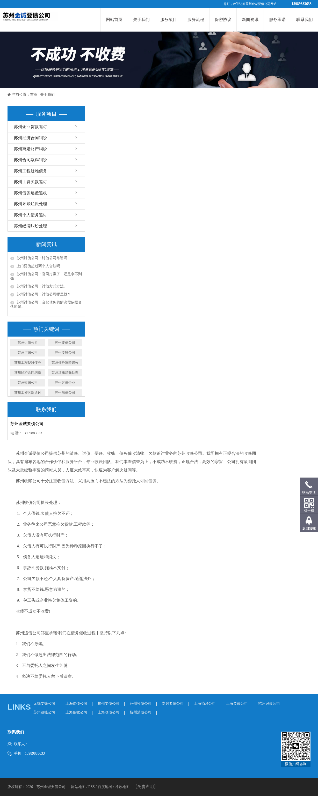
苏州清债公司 (65, 393)
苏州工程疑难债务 (30, 171)
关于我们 (141, 19)
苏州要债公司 (65, 343)
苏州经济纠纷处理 (30, 226)
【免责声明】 (145, 786)
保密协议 (223, 19)
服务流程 (195, 19)
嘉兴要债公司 (173, 703)
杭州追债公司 (269, 703)
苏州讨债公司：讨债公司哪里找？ (44, 294)
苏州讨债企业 (65, 382)
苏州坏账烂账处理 (30, 204)
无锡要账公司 (44, 703)
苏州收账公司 (28, 382)
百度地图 (105, 787)
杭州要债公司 (108, 703)
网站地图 (78, 787)
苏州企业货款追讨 (30, 126)
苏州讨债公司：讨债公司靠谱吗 (42, 258)
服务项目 (168, 19)
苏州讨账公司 (28, 352)
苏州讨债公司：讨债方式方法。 (42, 286)
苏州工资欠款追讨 (30, 182)
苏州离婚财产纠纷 (30, 149)
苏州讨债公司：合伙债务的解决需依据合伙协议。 (46, 304)
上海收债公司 (108, 712)
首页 (33, 94)
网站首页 (114, 19)
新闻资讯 (250, 19)
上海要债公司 (237, 703)
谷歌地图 (122, 787)
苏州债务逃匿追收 (30, 193)
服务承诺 (277, 19)
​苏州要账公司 (65, 352)
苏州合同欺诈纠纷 (30, 160)
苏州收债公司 (140, 703)
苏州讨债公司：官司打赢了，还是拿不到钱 (46, 276)
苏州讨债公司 (28, 343)
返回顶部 (309, 529)
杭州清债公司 (140, 712)
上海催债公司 (76, 703)
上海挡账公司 (205, 703)
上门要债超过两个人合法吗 (38, 266)
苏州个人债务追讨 (30, 215)
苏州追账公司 (44, 712)
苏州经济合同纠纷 (30, 138)
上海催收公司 (76, 712)
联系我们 (304, 19)
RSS (91, 787)
